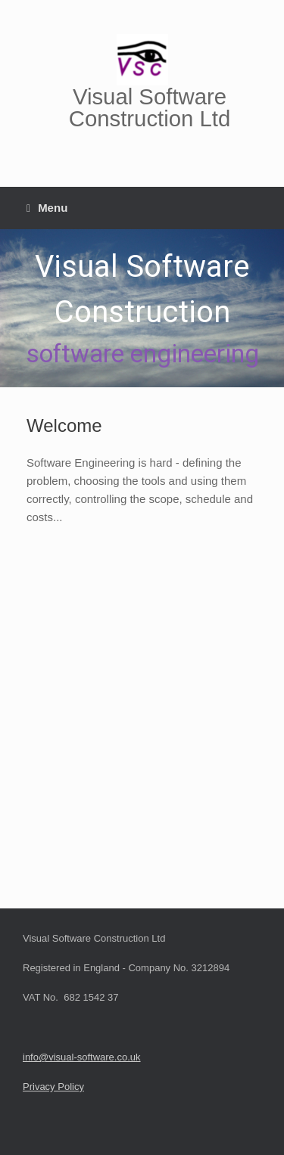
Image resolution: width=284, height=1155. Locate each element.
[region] (142, 308)
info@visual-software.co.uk (82, 1057)
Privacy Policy (53, 1086)
